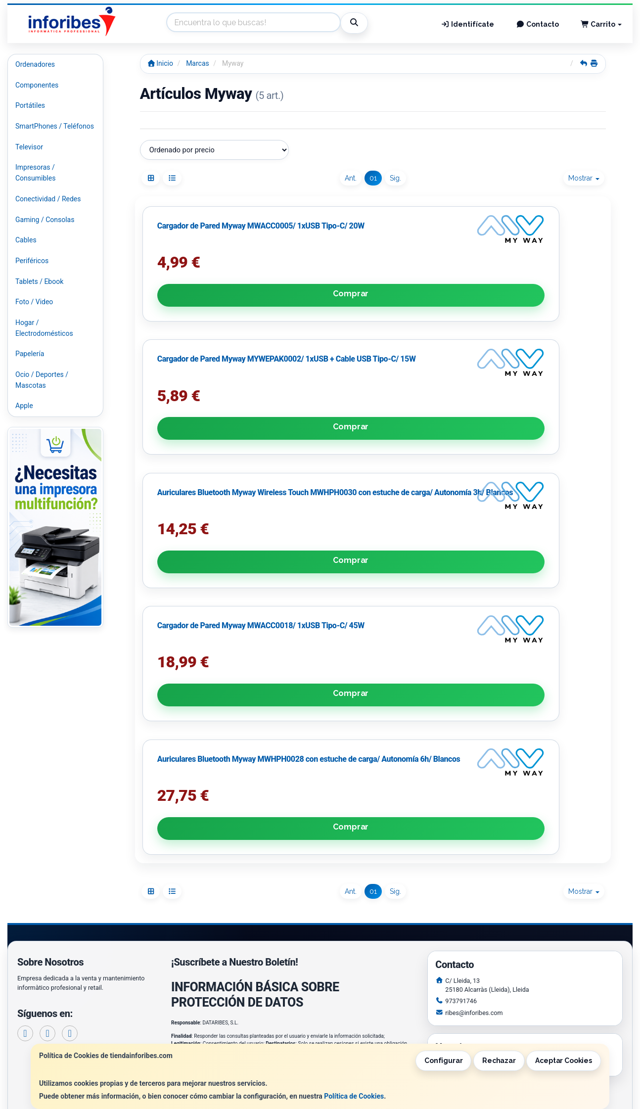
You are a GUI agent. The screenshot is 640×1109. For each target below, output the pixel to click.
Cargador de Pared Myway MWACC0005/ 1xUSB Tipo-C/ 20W (207, 337)
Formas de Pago (324, 979)
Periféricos (31, 261)
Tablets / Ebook (39, 281)
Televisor (29, 147)
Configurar (443, 1060)
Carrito (601, 24)
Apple (24, 406)
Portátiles (30, 105)
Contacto (537, 24)
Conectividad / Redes (48, 199)
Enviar (285, 929)
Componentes (36, 85)
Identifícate (468, 24)
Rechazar (499, 1060)
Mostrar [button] (583, 178)
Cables (26, 240)
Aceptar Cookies (563, 1060)
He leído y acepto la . (241, 902)
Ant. (351, 178)
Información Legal (327, 958)
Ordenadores (35, 64)
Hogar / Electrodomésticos (44, 328)
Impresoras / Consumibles (35, 172)
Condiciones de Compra (208, 979)
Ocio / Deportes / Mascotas (41, 379)
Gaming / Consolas (44, 220)
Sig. (395, 178)
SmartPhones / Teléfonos (54, 126)
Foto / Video (34, 302)
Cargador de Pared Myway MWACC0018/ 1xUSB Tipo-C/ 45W (207, 578)
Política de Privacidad (213, 881)
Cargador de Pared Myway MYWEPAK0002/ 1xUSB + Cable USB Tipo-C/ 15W (370, 337)
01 (373, 178)
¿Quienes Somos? (199, 989)
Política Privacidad (200, 968)
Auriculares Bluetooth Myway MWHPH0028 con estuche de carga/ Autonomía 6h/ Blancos (367, 578)
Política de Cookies (354, 1096)
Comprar (214, 394)
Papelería (29, 354)
